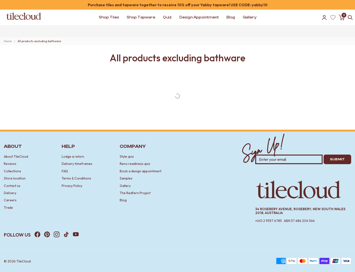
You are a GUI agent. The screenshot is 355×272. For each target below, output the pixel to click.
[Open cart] (341, 17)
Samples (126, 178)
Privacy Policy (72, 186)
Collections (12, 171)
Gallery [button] (249, 17)
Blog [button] (230, 17)
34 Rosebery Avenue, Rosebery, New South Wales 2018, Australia (300, 211)
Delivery (10, 193)
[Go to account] (324, 17)
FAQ (65, 171)
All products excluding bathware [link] (39, 41)
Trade (8, 207)
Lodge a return (73, 156)
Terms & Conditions (76, 178)
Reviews (10, 164)
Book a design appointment (140, 171)
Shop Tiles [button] (109, 17)
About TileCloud (16, 156)
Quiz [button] (167, 17)
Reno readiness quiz (135, 164)
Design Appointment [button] (199, 17)
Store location (15, 178)
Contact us (12, 186)
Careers (10, 200)
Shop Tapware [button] (141, 17)
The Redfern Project (135, 193)
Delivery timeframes (77, 164)
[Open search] (350, 17)
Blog (123, 200)
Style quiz (127, 156)
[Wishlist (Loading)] (333, 17)
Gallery (125, 186)
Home (8, 41)
